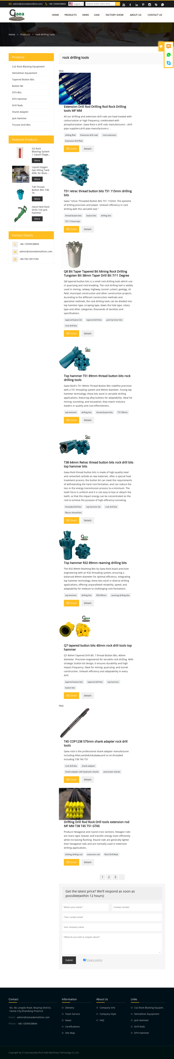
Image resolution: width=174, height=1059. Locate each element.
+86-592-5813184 (29, 258)
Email (71, 148)
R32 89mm (101, 595)
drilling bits (106, 215)
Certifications (72, 1026)
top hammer (71, 412)
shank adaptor (88, 765)
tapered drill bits (94, 319)
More (37, 160)
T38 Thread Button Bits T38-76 (41, 189)
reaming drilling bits (120, 595)
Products (71, 14)
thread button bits (73, 215)
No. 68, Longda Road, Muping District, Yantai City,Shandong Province (30, 1009)
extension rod (93, 854)
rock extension (109, 135)
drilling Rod (70, 135)
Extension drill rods (89, 135)
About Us (135, 14)
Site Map (70, 1032)
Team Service (72, 1014)
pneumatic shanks (112, 771)
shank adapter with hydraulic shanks (82, 771)
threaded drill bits (73, 507)
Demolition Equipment (24, 73)
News (85, 14)
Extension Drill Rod (73, 140)
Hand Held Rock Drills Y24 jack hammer (40, 209)
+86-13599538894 (57, 3)
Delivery (69, 1007)
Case (97, 14)
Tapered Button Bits (23, 79)
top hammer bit (93, 507)
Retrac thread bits (73, 512)
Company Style (108, 1014)
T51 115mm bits (72, 221)
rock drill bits (71, 325)
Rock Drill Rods (111, 854)
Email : (12, 1017)
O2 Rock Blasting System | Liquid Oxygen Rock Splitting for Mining (41, 151)
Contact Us (155, 14)
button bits (91, 215)
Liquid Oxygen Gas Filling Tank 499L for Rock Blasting (40, 170)
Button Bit (17, 85)
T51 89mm (123, 412)
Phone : (13, 1023)
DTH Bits (17, 92)
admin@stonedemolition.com (27, 3)
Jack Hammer (19, 118)
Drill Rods (17, 105)
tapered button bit (73, 319)
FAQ (102, 1020)
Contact (13, 999)
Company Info (107, 1007)
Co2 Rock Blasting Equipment (28, 66)
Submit (69, 960)
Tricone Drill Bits (21, 124)
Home (55, 14)
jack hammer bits (114, 319)
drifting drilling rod (73, 854)
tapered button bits (74, 681)
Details (88, 148)
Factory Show (114, 14)
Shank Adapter (20, 111)
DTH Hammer (19, 98)
